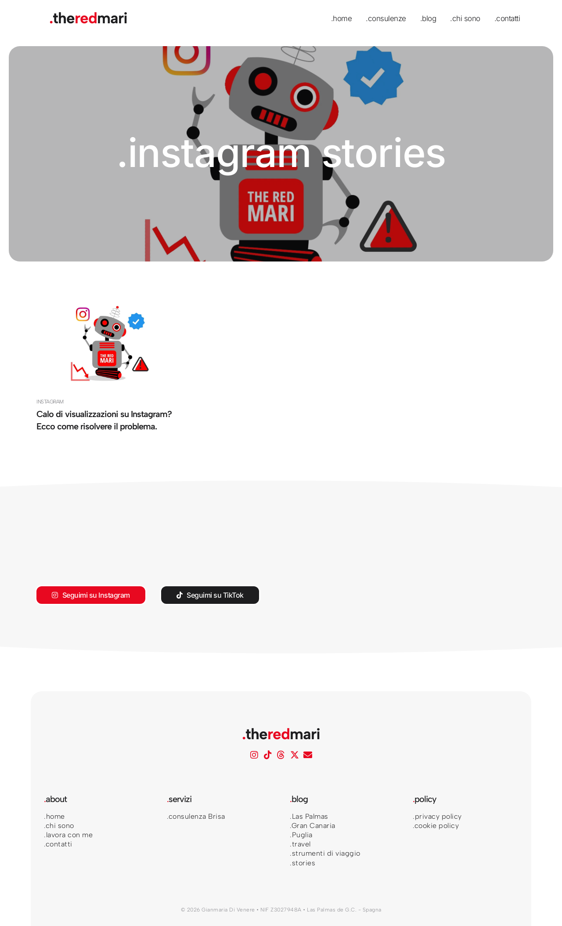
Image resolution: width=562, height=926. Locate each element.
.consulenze (386, 18)
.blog (428, 18)
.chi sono (465, 18)
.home (341, 18)
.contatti (507, 18)
